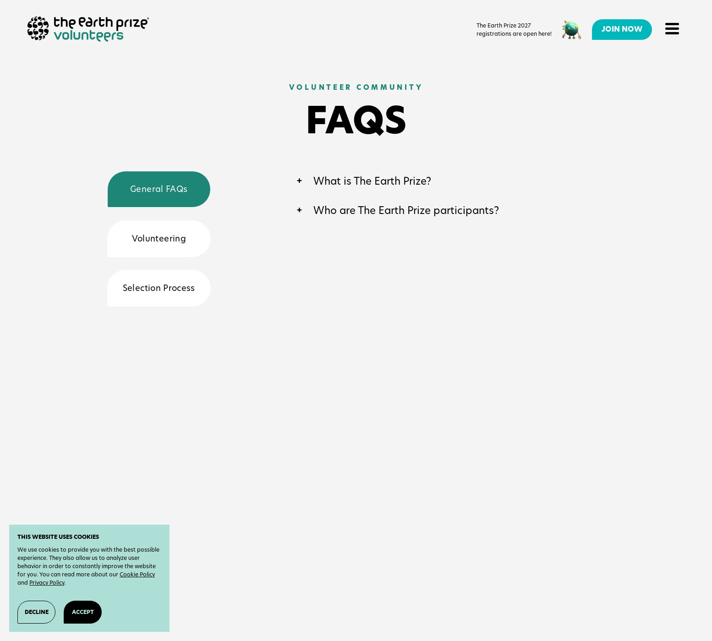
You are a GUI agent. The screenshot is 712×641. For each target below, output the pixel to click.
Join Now (622, 29)
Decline (37, 612)
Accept (83, 612)
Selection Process (159, 288)
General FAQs (158, 189)
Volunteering (159, 238)
